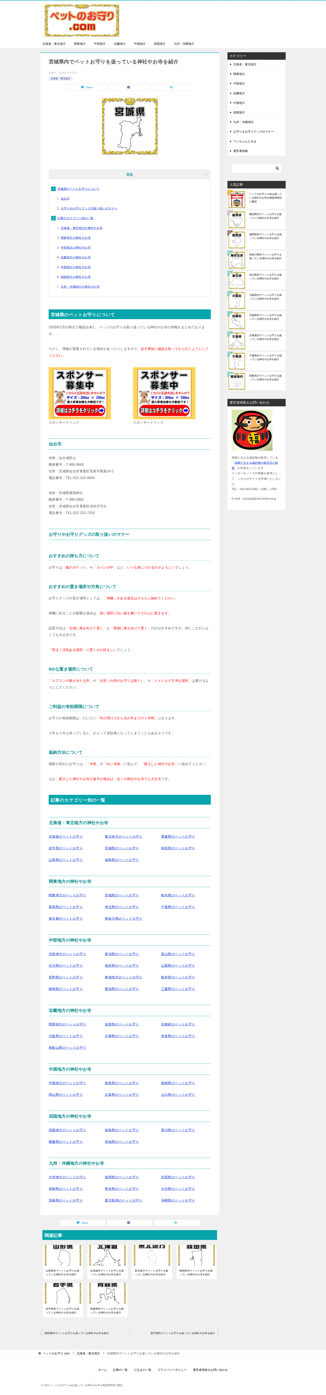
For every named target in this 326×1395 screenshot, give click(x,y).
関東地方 (80, 43)
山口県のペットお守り (178, 1094)
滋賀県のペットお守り (122, 1024)
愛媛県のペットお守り (66, 1142)
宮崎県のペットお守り (66, 1200)
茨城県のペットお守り (122, 895)
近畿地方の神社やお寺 (76, 257)
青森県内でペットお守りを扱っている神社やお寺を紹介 (107, 1310)
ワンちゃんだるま (245, 141)
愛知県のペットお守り (122, 989)
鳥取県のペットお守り (122, 1083)
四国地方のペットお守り (67, 1130)
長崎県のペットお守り (66, 1189)
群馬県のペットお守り (66, 907)
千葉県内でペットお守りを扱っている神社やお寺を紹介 (265, 357)
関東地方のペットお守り (67, 895)
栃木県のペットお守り (178, 895)
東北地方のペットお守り (123, 836)
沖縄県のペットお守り (178, 1200)
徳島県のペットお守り (122, 1130)
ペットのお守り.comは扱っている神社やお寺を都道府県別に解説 (265, 198)
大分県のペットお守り (178, 1189)
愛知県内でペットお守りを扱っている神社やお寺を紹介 (265, 216)
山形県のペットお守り (66, 860)
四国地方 (159, 43)
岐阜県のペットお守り (178, 977)
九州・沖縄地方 (184, 43)
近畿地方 (120, 43)
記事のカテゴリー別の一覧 (76, 218)
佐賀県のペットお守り (178, 1177)
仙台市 (65, 198)
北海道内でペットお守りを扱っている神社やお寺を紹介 (107, 1272)
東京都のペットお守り (66, 918)
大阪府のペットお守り (66, 1036)
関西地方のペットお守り (67, 1024)
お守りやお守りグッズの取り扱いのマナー (89, 208)
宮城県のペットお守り (122, 848)
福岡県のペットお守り (122, 1177)
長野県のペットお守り (66, 977)
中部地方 (100, 43)
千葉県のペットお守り (178, 907)
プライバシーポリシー (172, 1369)
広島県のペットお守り (122, 1094)
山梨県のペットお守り (178, 965)
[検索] (257, 168)
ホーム (102, 1369)
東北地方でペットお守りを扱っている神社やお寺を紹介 (151, 1272)
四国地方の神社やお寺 (76, 277)
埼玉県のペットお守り (122, 907)
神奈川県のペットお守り (123, 918)
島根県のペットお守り (178, 1083)
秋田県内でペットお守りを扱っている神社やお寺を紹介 (196, 1272)
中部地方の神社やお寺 (76, 247)
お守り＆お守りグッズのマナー (253, 131)
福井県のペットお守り (122, 965)
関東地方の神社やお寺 (76, 237)
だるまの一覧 (142, 1369)
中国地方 (140, 43)
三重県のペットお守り (178, 989)
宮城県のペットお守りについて (79, 188)
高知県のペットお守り (122, 1142)
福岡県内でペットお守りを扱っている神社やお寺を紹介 (265, 236)
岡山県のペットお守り (66, 1094)
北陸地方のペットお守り (67, 954)
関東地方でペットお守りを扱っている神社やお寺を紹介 (265, 377)
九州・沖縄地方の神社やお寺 (80, 286)
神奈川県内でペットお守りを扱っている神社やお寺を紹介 (265, 256)
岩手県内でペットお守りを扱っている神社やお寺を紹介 (62, 1310)
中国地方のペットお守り (67, 1083)
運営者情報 (240, 151)
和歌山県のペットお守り (67, 1047)
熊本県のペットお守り (122, 1189)
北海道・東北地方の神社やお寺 (82, 228)
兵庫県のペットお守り (122, 1036)
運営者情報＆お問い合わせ (210, 1369)
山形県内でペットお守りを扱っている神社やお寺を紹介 (62, 1272)
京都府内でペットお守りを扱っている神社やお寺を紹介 (265, 317)
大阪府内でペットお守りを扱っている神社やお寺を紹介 (265, 297)
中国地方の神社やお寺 (76, 267)
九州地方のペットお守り (67, 1177)
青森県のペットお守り (178, 836)
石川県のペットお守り (66, 965)
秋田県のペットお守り (178, 848)
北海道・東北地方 (54, 43)
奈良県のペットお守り (178, 1036)
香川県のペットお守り (178, 1130)
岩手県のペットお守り (66, 848)
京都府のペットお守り (178, 1024)
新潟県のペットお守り (122, 954)
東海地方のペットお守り (123, 977)
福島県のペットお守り (122, 860)
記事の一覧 (120, 1369)
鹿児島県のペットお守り (123, 1200)
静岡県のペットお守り (66, 989)
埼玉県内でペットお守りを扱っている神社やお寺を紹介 (265, 276)
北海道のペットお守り (66, 836)
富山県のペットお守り (178, 954)
